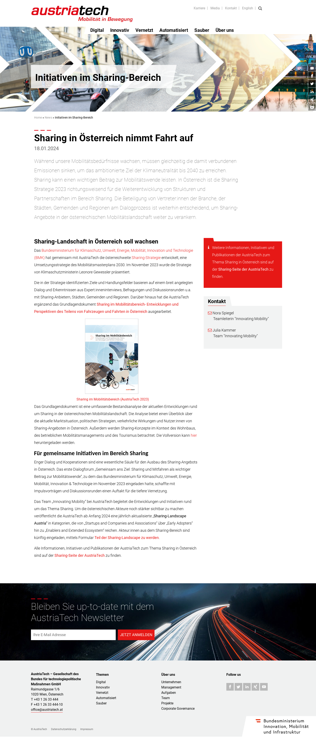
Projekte (167, 703)
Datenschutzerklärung (63, 729)
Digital (97, 30)
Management (171, 687)
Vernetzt (144, 30)
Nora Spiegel (221, 313)
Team (165, 698)
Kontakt (231, 8)
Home (38, 117)
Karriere (199, 8)
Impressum (86, 729)
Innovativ (119, 30)
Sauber (201, 30)
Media (215, 8)
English (247, 8)
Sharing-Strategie (146, 257)
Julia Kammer (222, 330)
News (48, 117)
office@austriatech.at (47, 710)
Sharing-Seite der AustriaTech (243, 269)
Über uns (225, 30)
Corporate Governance (178, 709)
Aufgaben (168, 693)
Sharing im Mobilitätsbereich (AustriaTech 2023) (113, 399)
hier (194, 435)
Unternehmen (171, 682)
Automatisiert (173, 30)
